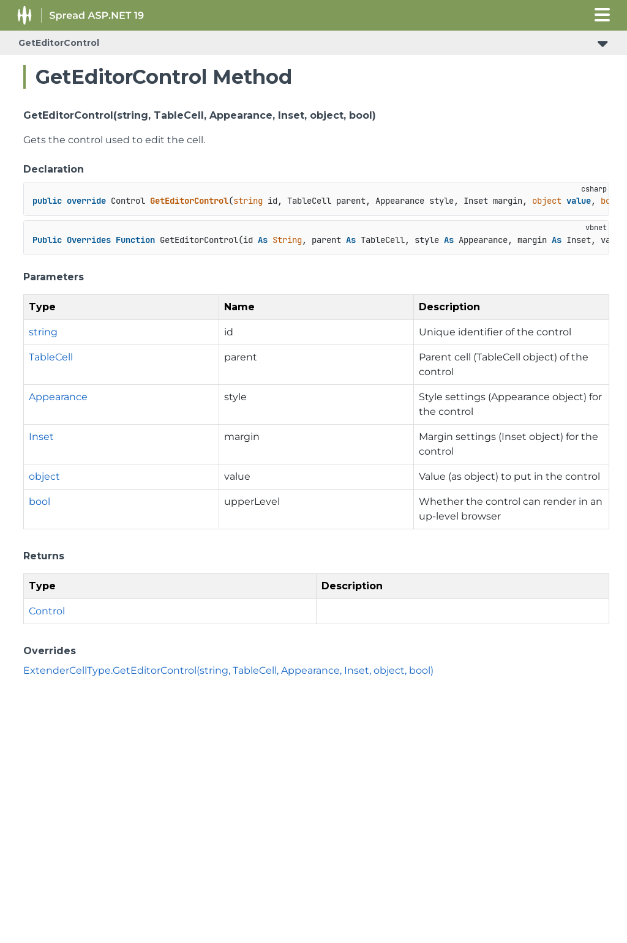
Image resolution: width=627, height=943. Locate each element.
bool (39, 501)
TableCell (51, 357)
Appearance (58, 397)
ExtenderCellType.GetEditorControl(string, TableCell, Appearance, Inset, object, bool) (228, 670)
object (44, 476)
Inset (41, 436)
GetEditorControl (58, 42)
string (43, 332)
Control (47, 611)
